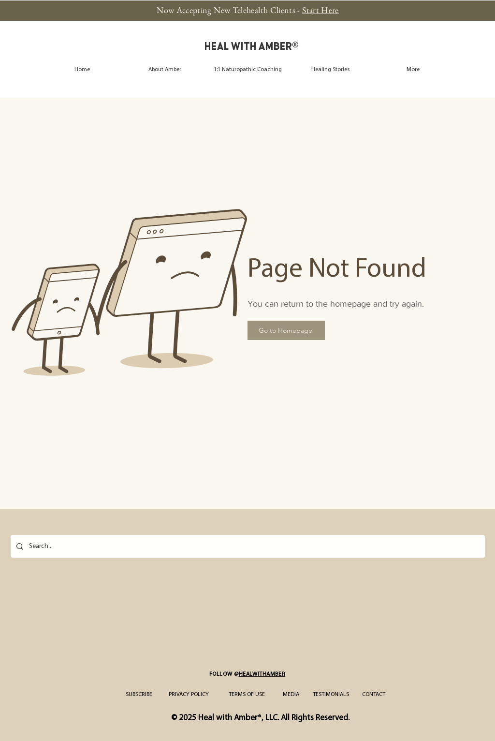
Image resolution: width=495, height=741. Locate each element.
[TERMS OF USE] (247, 694)
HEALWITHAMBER (262, 674)
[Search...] (247, 546)
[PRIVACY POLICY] (189, 694)
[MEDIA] (290, 694)
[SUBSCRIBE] (139, 694)
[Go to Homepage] (286, 330)
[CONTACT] (373, 694)
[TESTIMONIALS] (331, 694)
